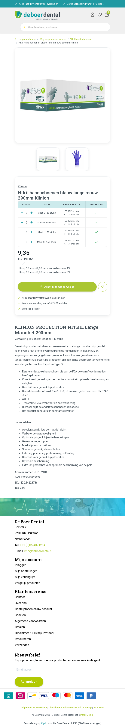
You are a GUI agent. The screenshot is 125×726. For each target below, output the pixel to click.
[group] (48, 159)
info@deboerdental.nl (38, 551)
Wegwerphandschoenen (53, 39)
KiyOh (44, 723)
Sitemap (87, 707)
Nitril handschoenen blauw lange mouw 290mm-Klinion (48, 42)
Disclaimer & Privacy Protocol (65, 707)
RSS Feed (99, 707)
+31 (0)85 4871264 (32, 545)
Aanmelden (29, 681)
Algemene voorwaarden (34, 707)
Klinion (22, 186)
